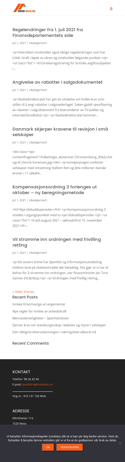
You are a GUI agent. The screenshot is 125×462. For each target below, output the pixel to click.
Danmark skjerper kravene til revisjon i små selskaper (60, 132)
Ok (48, 447)
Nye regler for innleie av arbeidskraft (39, 311)
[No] (120, 443)
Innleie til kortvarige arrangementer (38, 304)
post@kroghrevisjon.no (37, 384)
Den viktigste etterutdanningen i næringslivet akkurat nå (54, 332)
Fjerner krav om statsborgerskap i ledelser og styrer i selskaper (59, 325)
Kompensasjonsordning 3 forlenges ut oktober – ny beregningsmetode (54, 190)
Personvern (70, 447)
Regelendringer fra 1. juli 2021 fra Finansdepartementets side (47, 32)
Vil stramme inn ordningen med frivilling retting (56, 242)
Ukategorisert (38, 43)
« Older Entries (23, 292)
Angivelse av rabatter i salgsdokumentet (57, 82)
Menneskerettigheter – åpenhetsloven (40, 318)
